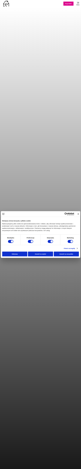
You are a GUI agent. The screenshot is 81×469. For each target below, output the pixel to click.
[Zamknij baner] (78, 214)
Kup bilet (68, 4)
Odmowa (15, 254)
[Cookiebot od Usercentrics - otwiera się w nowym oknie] (66, 214)
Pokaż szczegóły (69, 248)
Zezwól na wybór (40, 254)
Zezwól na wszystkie (66, 254)
